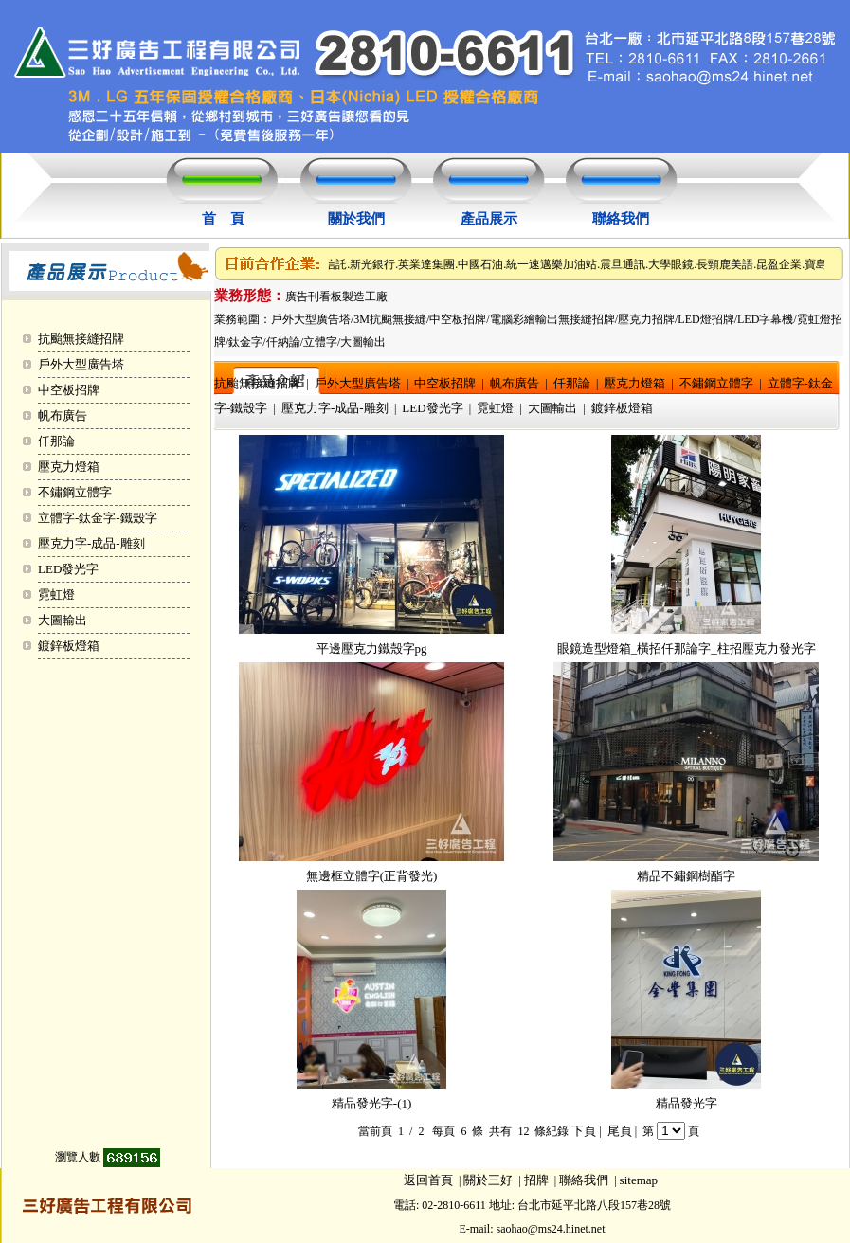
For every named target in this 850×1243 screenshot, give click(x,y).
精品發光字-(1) (372, 1103)
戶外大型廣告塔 (81, 364)
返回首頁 (428, 1180)
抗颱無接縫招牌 (81, 339)
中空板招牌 (68, 390)
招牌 (536, 1180)
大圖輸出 (62, 620)
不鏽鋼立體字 (75, 492)
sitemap (639, 1180)
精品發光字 (686, 1103)
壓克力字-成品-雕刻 (91, 543)
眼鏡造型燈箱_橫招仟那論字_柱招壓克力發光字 (686, 648)
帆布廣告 (62, 415)
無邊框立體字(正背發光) (372, 876)
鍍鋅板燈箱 (68, 646)
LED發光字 (68, 569)
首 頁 (223, 218)
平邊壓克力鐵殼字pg (371, 648)
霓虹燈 (56, 594)
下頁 (583, 1131)
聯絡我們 (620, 218)
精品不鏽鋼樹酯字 (686, 876)
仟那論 (56, 441)
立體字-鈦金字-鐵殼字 (97, 518)
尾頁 (619, 1131)
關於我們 (356, 218)
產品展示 (489, 218)
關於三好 (488, 1180)
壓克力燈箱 (68, 466)
